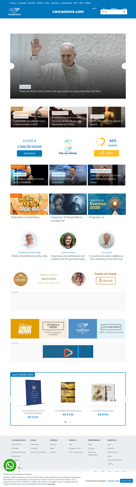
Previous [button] (11, 66)
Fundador (15, 448)
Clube (46, 3)
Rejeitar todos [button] (114, 481)
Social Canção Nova (38, 452)
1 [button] (65, 422)
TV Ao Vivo (113, 327)
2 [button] (70, 422)
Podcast (91, 448)
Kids (71, 444)
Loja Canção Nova (22, 374)
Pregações (16, 167)
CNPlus (110, 464)
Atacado (110, 448)
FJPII (76, 3)
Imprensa (15, 460)
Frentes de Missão (18, 452)
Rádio (113, 8)
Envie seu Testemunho (93, 453)
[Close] (19, 468)
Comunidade (66, 3)
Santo (52, 448)
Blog (90, 444)
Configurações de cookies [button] (95, 481)
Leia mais (51, 484)
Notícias (31, 3)
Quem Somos (16, 444)
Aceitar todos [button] (126, 481)
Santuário (55, 3)
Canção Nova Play (114, 460)
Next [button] (125, 66)
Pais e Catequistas (76, 452)
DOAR (109, 153)
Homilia (53, 452)
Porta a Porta (112, 452)
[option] (68, 66)
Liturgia (15, 109)
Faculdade (35, 444)
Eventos (15, 196)
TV (104, 8)
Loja (109, 444)
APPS (94, 8)
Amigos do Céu (75, 448)
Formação (22, 3)
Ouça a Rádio (54, 326)
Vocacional (15, 456)
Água (109, 456)
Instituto (34, 448)
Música (40, 3)
